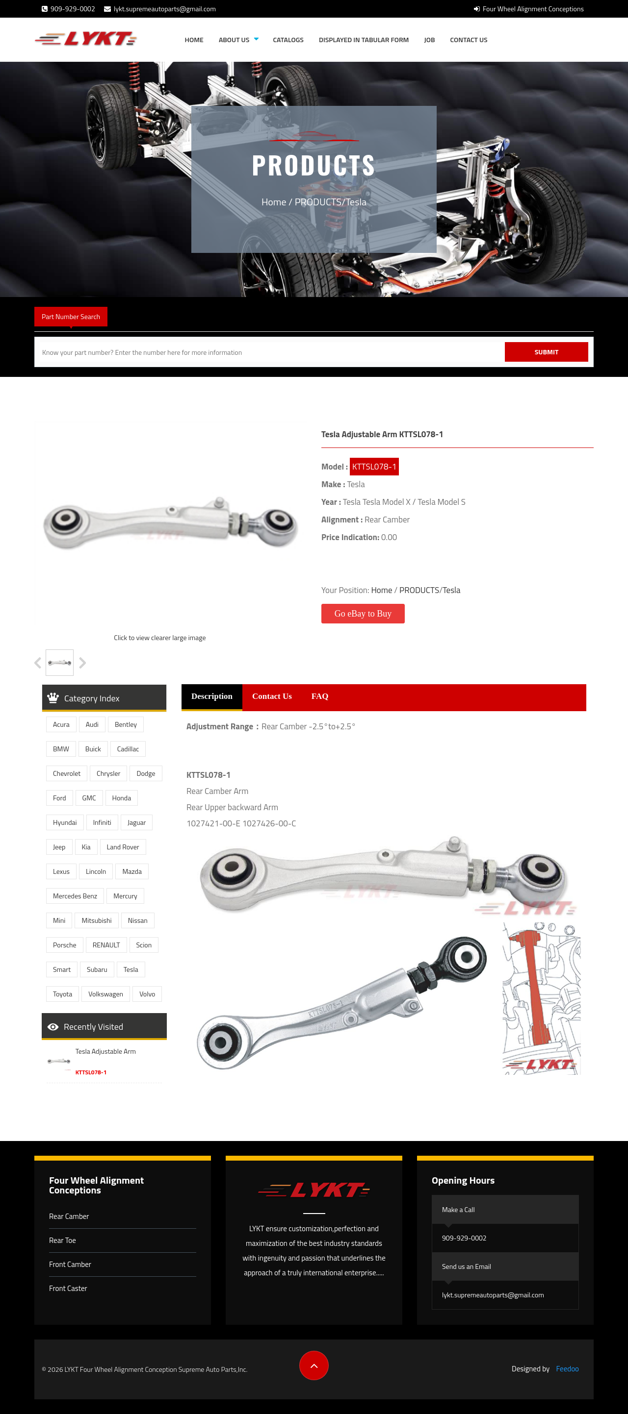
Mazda (132, 871)
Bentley (126, 724)
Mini (59, 920)
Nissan (138, 920)
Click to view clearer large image (160, 637)
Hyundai (65, 822)
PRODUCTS (318, 201)
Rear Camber (69, 1216)
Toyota (62, 994)
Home (194, 39)
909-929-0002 (68, 8)
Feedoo (567, 1368)
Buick (93, 749)
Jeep (59, 847)
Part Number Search (71, 316)
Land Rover (123, 847)
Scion (144, 945)
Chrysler (108, 773)
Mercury (125, 896)
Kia (86, 847)
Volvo (147, 994)
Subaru (97, 969)
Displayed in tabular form (364, 39)
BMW (61, 749)
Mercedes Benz (75, 896)
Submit (547, 352)
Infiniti (102, 822)
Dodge (145, 773)
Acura (61, 724)
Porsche (65, 945)
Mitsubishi (96, 920)
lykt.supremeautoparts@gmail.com (160, 8)
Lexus (61, 871)
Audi (92, 724)
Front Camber (70, 1264)
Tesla (355, 201)
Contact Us (469, 39)
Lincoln (96, 871)
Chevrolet (66, 773)
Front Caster (68, 1288)
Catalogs (288, 39)
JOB (429, 39)
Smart (62, 969)
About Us (234, 39)
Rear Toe (62, 1240)
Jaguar (137, 822)
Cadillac (128, 749)
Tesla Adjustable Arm (106, 1051)
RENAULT (106, 945)
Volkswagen (105, 994)
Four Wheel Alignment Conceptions (529, 8)
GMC (89, 798)
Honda (121, 798)
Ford (59, 798)
